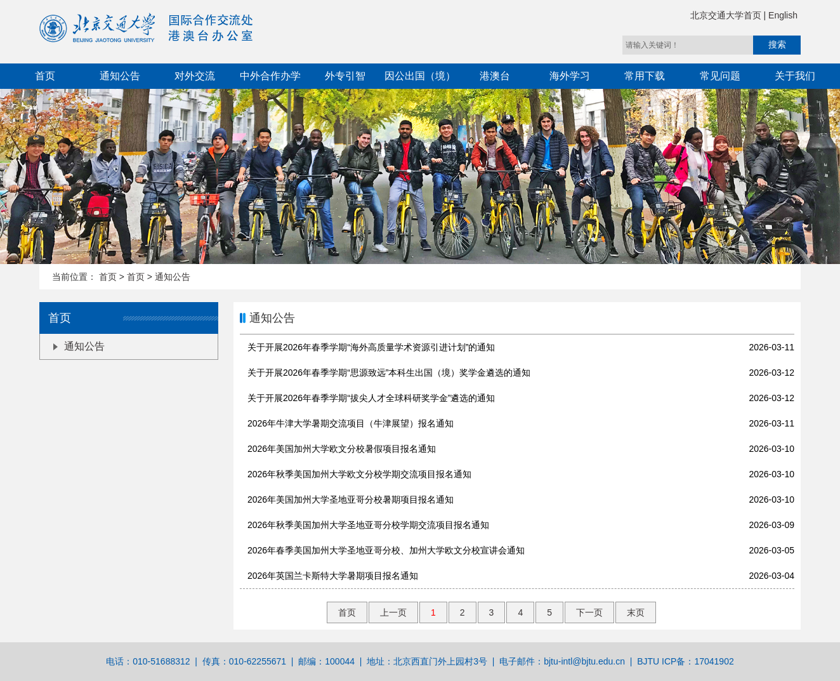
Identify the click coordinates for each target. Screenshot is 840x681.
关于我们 (795, 75)
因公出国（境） (420, 75)
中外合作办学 (270, 75)
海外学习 (569, 75)
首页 (45, 75)
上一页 (393, 612)
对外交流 (194, 75)
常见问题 (720, 75)
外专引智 (345, 75)
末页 (636, 612)
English (782, 15)
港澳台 (495, 75)
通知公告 (120, 75)
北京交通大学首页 (727, 15)
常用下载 (644, 75)
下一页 (589, 612)
